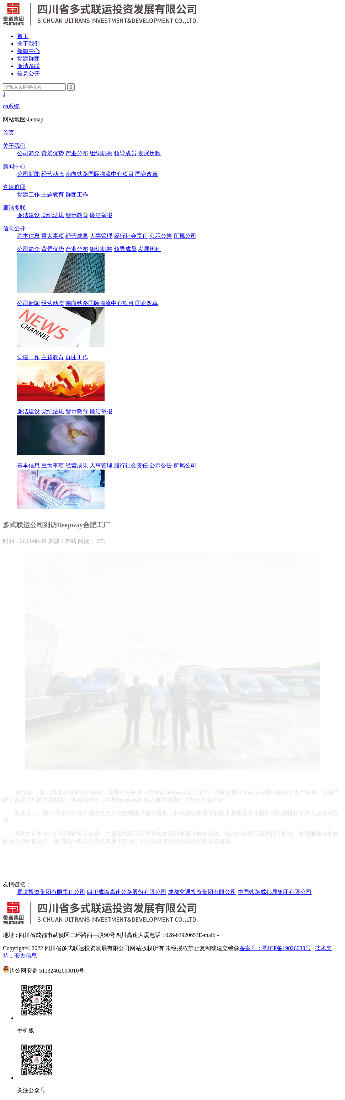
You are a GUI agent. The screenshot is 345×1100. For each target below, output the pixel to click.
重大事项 (52, 236)
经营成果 (76, 236)
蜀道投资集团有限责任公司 (51, 892)
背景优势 (52, 153)
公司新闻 (28, 174)
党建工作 (28, 195)
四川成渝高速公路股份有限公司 (126, 892)
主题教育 (52, 195)
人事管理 (101, 236)
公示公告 (160, 236)
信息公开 (28, 73)
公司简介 (28, 153)
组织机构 (101, 153)
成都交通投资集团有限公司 (202, 892)
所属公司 (185, 236)
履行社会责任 (131, 236)
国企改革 (146, 174)
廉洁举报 (101, 215)
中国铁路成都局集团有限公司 (275, 892)
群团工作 (76, 195)
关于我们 (28, 44)
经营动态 (52, 174)
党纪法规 (52, 215)
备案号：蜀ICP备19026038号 (275, 948)
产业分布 (76, 153)
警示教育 (76, 215)
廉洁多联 (28, 66)
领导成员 (125, 153)
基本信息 (28, 236)
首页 (22, 36)
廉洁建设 (28, 215)
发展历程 (149, 153)
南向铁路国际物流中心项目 (99, 174)
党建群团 (28, 59)
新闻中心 (28, 51)
